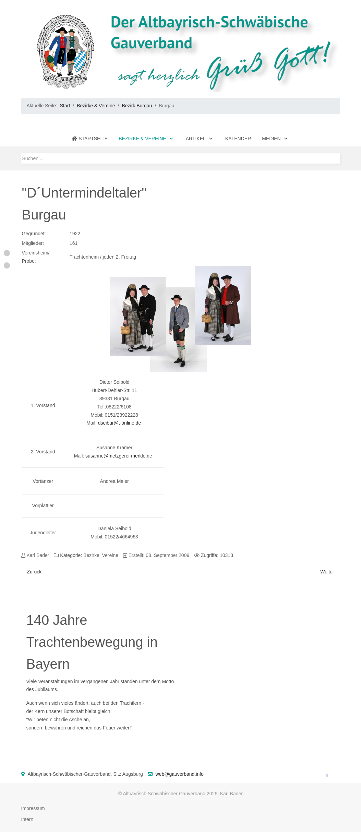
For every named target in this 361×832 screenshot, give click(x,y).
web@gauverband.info (180, 774)
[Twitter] (335, 775)
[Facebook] (327, 775)
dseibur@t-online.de (119, 423)
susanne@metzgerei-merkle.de (118, 456)
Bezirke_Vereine (100, 555)
